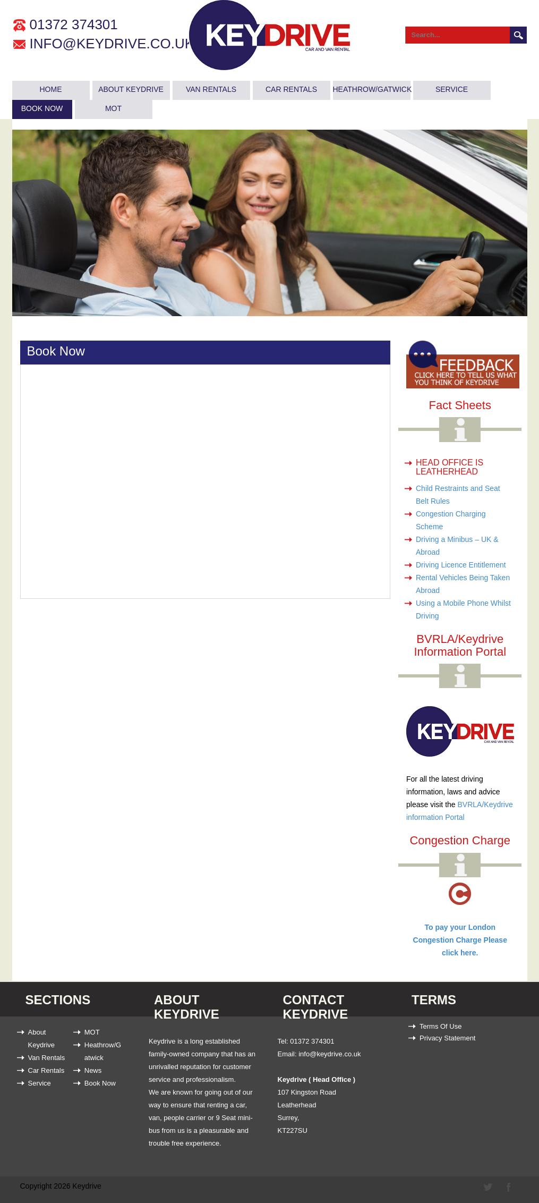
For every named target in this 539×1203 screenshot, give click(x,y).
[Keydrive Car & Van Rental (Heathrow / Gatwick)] (269, 37)
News (93, 1070)
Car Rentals (291, 89)
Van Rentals (211, 89)
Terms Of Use (440, 1026)
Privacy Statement (448, 1038)
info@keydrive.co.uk (112, 44)
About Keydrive (131, 89)
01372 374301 (74, 24)
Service (451, 89)
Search (518, 35)
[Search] (454, 35)
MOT (113, 108)
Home (51, 89)
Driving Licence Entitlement (461, 565)
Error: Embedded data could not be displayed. (185, 476)
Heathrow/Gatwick (371, 89)
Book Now (42, 108)
